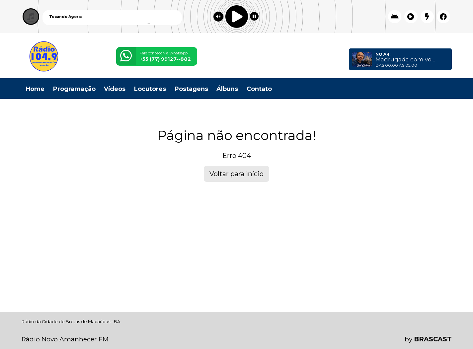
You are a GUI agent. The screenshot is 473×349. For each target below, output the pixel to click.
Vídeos (114, 89)
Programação (74, 89)
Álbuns (227, 89)
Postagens (191, 89)
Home (35, 89)
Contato (259, 89)
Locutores (150, 89)
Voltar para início (236, 174)
